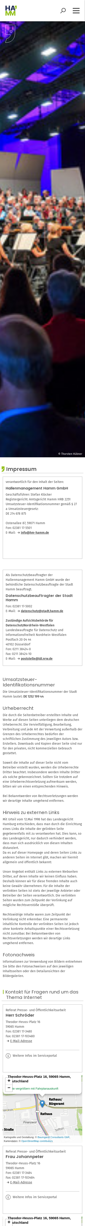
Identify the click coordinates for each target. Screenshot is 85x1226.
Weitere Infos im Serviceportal (31, 1055)
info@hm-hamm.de (35, 533)
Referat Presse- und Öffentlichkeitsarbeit (36, 1010)
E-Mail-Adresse (21, 1041)
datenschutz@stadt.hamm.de (42, 611)
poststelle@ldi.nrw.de (37, 659)
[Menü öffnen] (76, 10)
